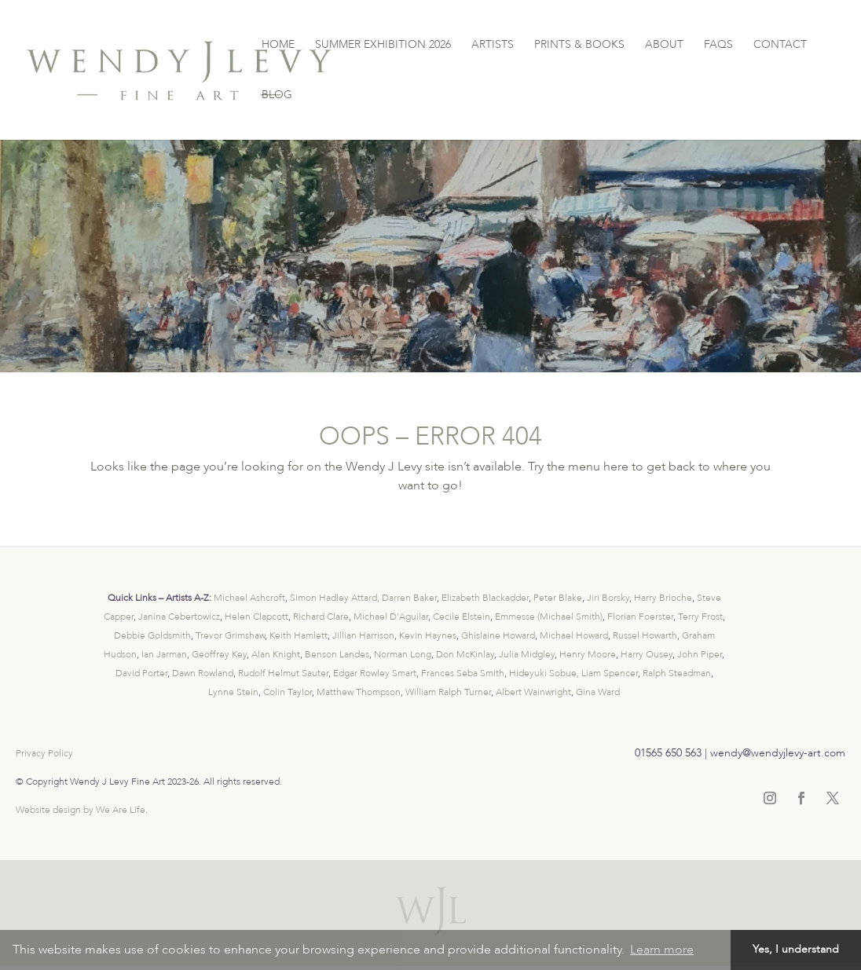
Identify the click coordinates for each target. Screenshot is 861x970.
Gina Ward (598, 692)
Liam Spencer (609, 673)
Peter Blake (557, 597)
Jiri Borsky (608, 597)
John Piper (699, 654)
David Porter (141, 673)
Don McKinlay (465, 654)
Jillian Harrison (363, 635)
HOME (278, 45)
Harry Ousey (646, 654)
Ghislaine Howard (498, 635)
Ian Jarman (164, 654)
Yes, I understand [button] (796, 949)
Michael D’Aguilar (391, 616)
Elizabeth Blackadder (485, 597)
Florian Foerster (640, 616)
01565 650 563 (668, 752)
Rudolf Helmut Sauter (283, 673)
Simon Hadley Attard (333, 597)
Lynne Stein (233, 692)
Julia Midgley (527, 654)
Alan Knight (275, 654)
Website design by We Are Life (80, 809)
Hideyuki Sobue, (544, 673)
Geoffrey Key (219, 654)
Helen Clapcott (256, 616)
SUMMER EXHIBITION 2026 (383, 45)
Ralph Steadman (677, 673)
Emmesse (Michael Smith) (549, 616)
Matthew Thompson (359, 692)
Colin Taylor (287, 692)
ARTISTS (492, 45)
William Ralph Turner (448, 692)
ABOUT (664, 45)
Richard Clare (321, 616)
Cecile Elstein (461, 616)
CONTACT (780, 45)
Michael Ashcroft (249, 597)
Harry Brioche (663, 597)
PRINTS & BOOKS (579, 45)
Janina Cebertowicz (179, 616)
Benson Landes (337, 654)
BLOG (277, 96)
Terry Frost (700, 616)
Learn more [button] (662, 949)
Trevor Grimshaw (230, 635)
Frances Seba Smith (462, 673)
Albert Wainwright (533, 692)
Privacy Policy (44, 753)
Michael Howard (574, 635)
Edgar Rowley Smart (374, 673)
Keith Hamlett (298, 635)
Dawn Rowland (202, 673)
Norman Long (402, 654)
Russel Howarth (645, 635)
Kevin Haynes (427, 635)
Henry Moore (587, 654)
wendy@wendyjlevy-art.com (777, 752)
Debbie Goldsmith (152, 635)
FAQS (718, 45)
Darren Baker (409, 597)
